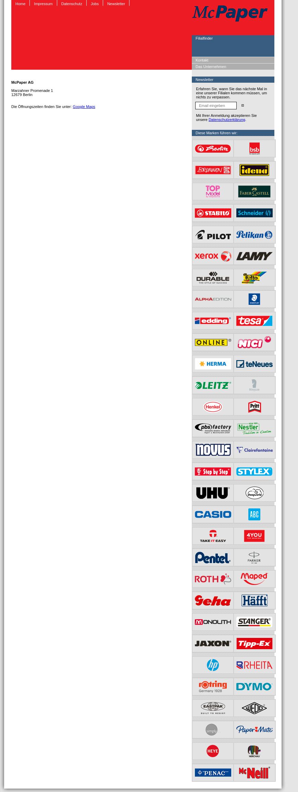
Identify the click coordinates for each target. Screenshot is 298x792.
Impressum (43, 4)
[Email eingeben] (216, 105)
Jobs (95, 4)
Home (20, 4)
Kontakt (202, 60)
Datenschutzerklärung (227, 120)
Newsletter (116, 4)
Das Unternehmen (211, 67)
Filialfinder (204, 38)
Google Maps (84, 107)
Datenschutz (71, 4)
